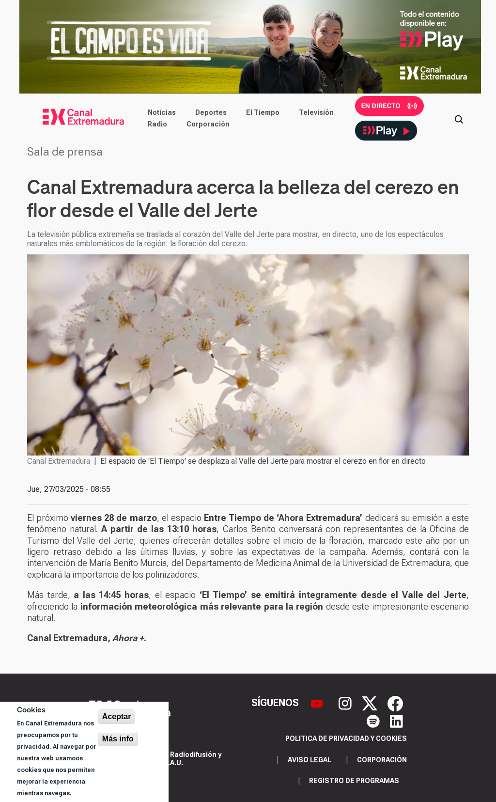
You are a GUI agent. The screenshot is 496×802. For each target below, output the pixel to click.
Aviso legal (309, 760)
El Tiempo (262, 112)
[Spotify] (374, 720)
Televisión (316, 112)
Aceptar (116, 716)
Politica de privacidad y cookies (346, 738)
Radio (157, 124)
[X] (371, 702)
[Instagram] (346, 702)
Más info (118, 739)
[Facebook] (395, 702)
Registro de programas (354, 781)
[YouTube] (318, 702)
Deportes (211, 112)
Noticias (162, 112)
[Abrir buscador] (459, 118)
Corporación (208, 124)
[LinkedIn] (396, 720)
